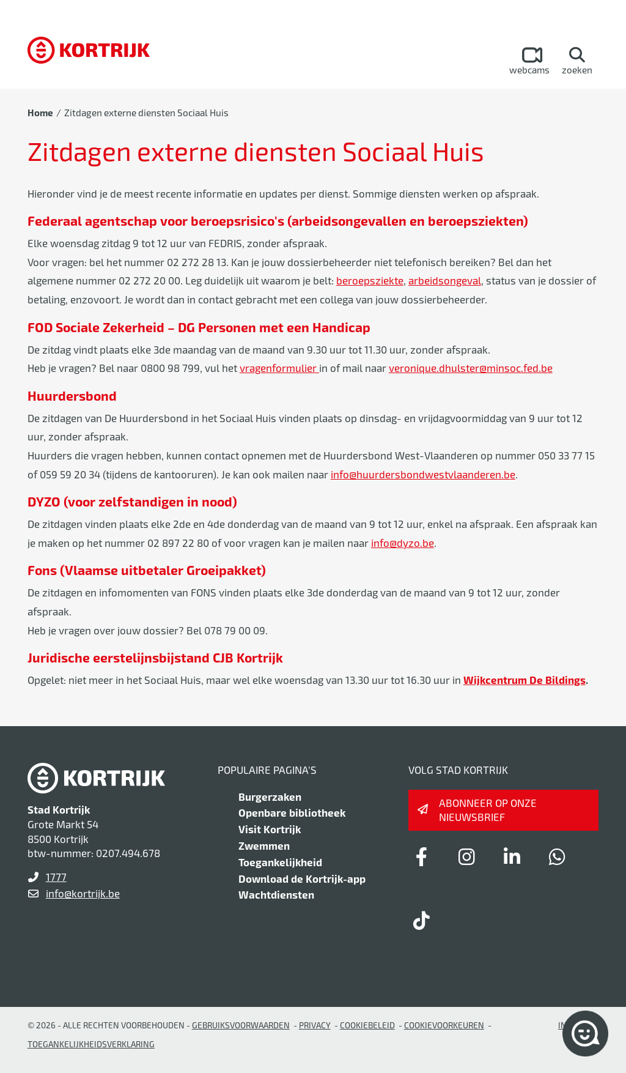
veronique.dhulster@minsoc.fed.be (471, 368)
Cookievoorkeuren (444, 1025)
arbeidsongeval (444, 280)
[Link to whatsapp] (557, 856)
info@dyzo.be (402, 542)
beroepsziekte (369, 280)
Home (40, 112)
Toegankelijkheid (280, 862)
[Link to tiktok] (421, 920)
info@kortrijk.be (83, 893)
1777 (56, 877)
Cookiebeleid (367, 1025)
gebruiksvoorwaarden (241, 1025)
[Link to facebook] (421, 856)
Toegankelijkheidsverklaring (91, 1044)
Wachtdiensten (276, 894)
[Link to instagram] (467, 856)
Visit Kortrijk (269, 829)
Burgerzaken (269, 796)
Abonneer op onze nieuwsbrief (488, 809)
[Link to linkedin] (512, 856)
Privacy (315, 1025)
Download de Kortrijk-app (302, 878)
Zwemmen (264, 845)
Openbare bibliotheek (291, 812)
